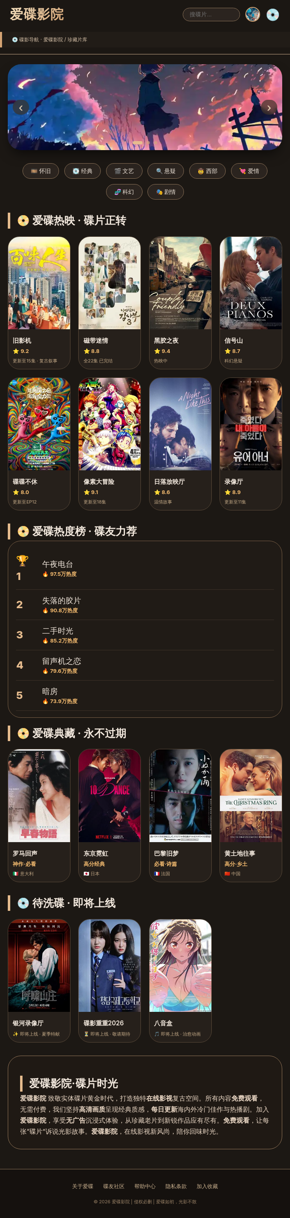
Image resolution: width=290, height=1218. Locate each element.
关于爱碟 (82, 1186)
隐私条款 (176, 1186)
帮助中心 (145, 1186)
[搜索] (211, 14)
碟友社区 (114, 1186)
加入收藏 (207, 1186)
